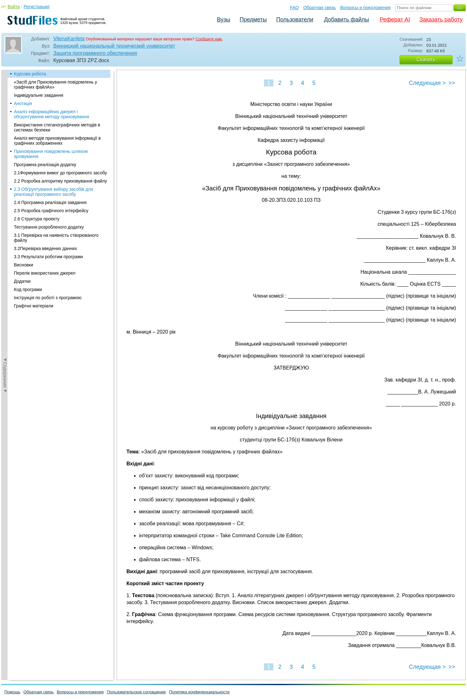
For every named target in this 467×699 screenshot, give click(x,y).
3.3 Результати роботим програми (48, 256)
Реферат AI (395, 19)
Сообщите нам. (209, 39)
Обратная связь (319, 7)
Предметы (253, 19)
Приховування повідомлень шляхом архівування (51, 154)
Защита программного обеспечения (95, 53)
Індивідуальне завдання (38, 95)
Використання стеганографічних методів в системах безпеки (57, 127)
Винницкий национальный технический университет (114, 46)
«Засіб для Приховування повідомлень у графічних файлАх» (55, 84)
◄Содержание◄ (5, 180)
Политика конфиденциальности (199, 692)
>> (451, 83)
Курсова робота (30, 73)
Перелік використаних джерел (44, 273)
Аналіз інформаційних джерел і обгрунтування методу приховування (51, 114)
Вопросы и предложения (365, 7)
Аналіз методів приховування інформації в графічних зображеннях (57, 141)
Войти (14, 6)
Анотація (23, 103)
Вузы (223, 19)
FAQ (294, 7)
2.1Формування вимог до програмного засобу (60, 172)
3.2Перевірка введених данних (45, 248)
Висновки (23, 264)
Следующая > (427, 83)
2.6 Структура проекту (36, 218)
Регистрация (37, 6)
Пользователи (294, 19)
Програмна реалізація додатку (45, 164)
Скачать (426, 59)
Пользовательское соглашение (136, 692)
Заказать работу (441, 19)
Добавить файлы (346, 19)
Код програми (28, 289)
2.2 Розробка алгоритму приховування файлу (60, 180)
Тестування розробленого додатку (49, 227)
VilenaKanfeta (69, 38)
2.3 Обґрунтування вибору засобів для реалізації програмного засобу (53, 192)
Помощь (12, 692)
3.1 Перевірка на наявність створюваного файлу (56, 238)
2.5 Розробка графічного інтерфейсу (51, 210)
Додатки (22, 281)
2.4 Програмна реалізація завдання (50, 202)
